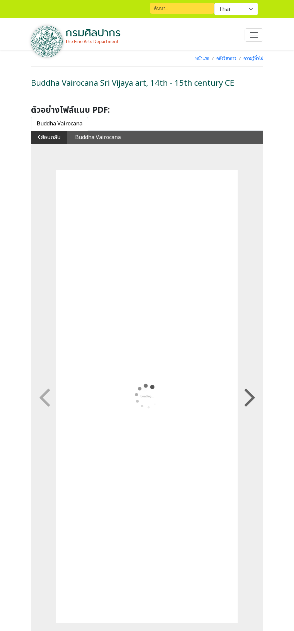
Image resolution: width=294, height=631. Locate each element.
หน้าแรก (202, 58)
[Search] (182, 8)
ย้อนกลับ (49, 137)
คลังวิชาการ (226, 58)
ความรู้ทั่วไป (253, 58)
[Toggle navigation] (254, 35)
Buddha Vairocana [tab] (59, 124)
